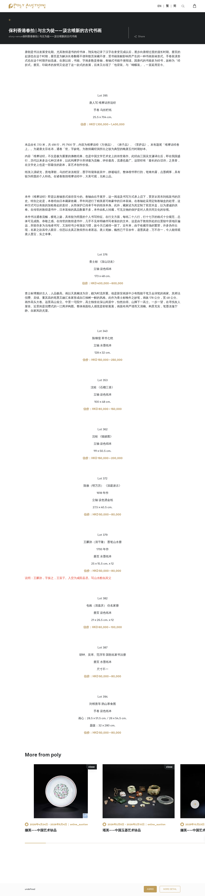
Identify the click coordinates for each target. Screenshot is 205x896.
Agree (150, 889)
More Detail (170, 889)
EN (159, 6)
